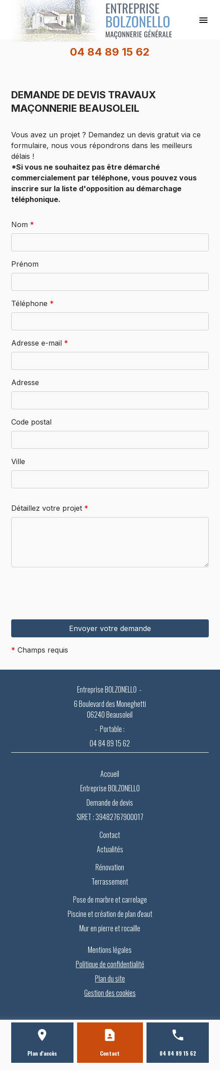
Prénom (25, 263)
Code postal (31, 421)
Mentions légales (110, 949)
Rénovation (109, 867)
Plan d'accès (42, 1053)
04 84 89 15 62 (110, 51)
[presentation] (79, 611)
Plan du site (110, 978)
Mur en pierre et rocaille (109, 928)
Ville (18, 461)
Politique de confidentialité (110, 964)
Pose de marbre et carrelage (110, 899)
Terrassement (109, 881)
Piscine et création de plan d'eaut (110, 913)
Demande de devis (109, 802)
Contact (109, 834)
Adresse (25, 382)
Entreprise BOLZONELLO (110, 788)
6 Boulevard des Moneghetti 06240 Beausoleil (110, 709)
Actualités (110, 849)
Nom (22, 224)
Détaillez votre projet (49, 508)
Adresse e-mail (39, 342)
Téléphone (32, 303)
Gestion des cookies (110, 992)
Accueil (109, 773)
